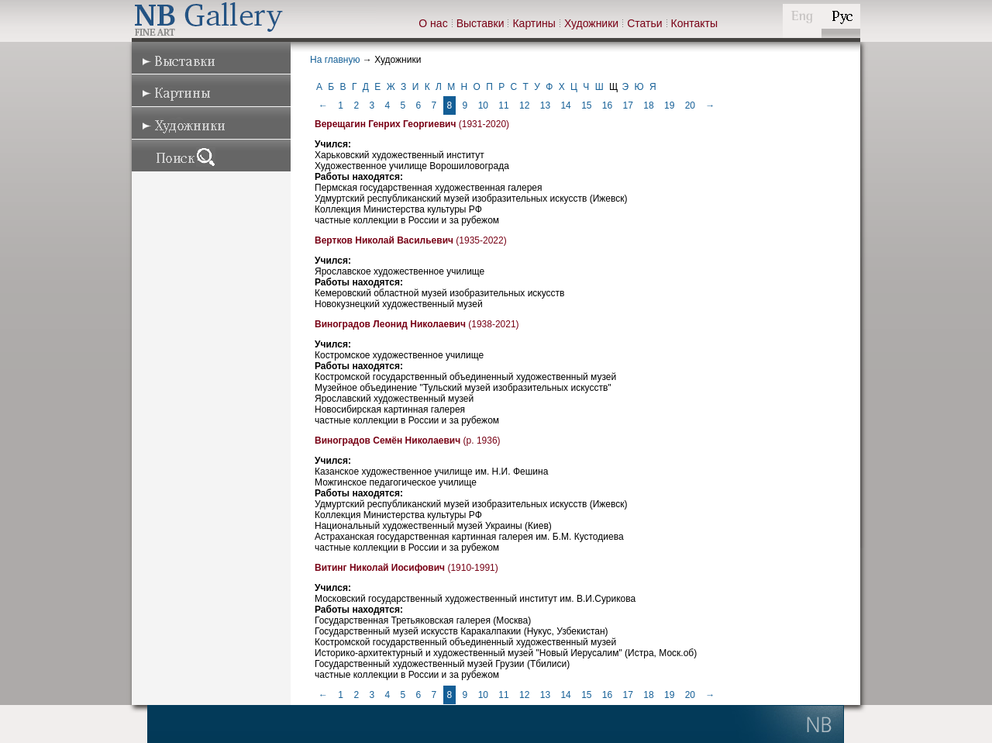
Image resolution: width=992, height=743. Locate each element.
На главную (335, 59)
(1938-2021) (417, 324)
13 (545, 105)
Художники (591, 23)
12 (524, 105)
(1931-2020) (412, 124)
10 (483, 105)
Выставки (480, 23)
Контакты (694, 23)
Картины (533, 23)
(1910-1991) (406, 567)
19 (669, 105)
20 (690, 105)
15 (586, 105)
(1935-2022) (411, 240)
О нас (432, 23)
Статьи (644, 23)
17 (628, 105)
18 (648, 105)
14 (565, 105)
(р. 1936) (408, 440)
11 (503, 105)
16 (607, 105)
